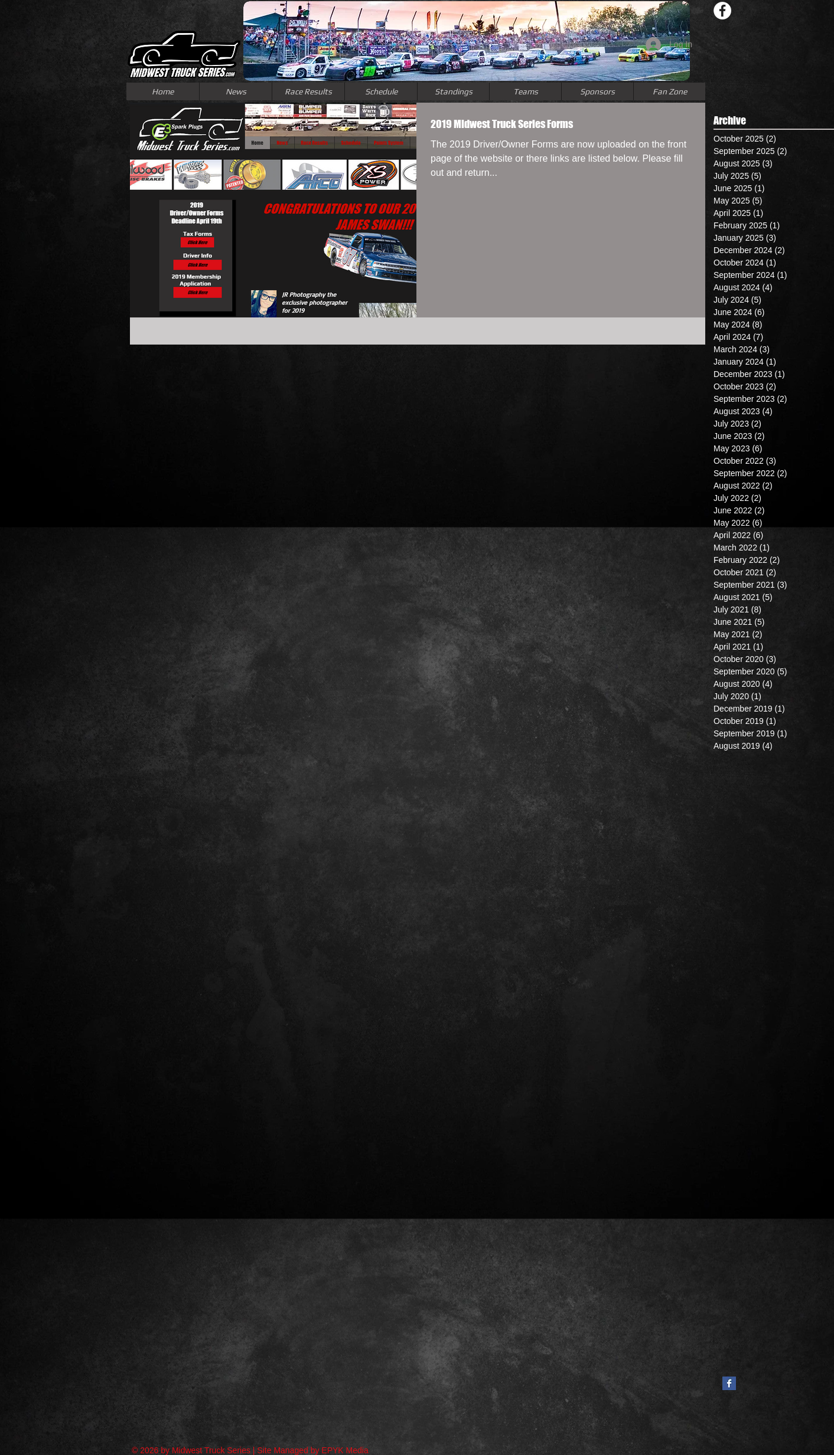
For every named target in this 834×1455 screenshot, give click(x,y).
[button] (525, 91)
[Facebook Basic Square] (729, 1383)
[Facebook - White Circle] (722, 10)
